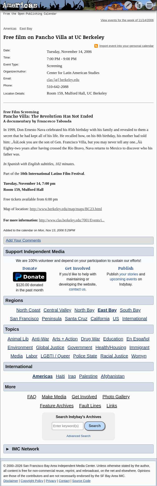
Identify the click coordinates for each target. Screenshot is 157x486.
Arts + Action (65, 338)
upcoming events (123, 279)
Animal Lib (18, 338)
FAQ (31, 396)
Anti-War (40, 338)
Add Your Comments (23, 240)
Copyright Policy (32, 481)
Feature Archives (57, 405)
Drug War (90, 338)
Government (80, 347)
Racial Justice (114, 355)
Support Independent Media (34, 251)
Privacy (51, 481)
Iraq (72, 376)
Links (112, 405)
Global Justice (50, 347)
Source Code (81, 481)
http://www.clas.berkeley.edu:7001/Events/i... (71, 220)
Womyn (138, 355)
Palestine (88, 376)
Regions (14, 300)
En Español (137, 338)
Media (17, 355)
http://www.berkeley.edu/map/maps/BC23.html (66, 209)
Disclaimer (10, 481)
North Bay (85, 310)
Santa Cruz (76, 318)
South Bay (130, 310)
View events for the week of (127, 20)
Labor (32, 355)
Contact (64, 481)
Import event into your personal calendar (124, 46)
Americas (9, 28)
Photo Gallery (116, 396)
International (134, 318)
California (100, 318)
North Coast (28, 310)
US (116, 318)
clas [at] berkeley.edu (63, 80)
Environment (20, 347)
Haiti (60, 376)
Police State (85, 355)
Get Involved (84, 396)
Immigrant (139, 347)
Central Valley (57, 310)
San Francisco (24, 318)
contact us (77, 289)
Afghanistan (113, 376)
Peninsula (52, 318)
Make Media (54, 396)
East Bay (26, 28)
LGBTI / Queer (55, 355)
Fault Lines (90, 405)
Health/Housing (110, 347)
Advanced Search (78, 436)
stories (128, 274)
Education (113, 338)
